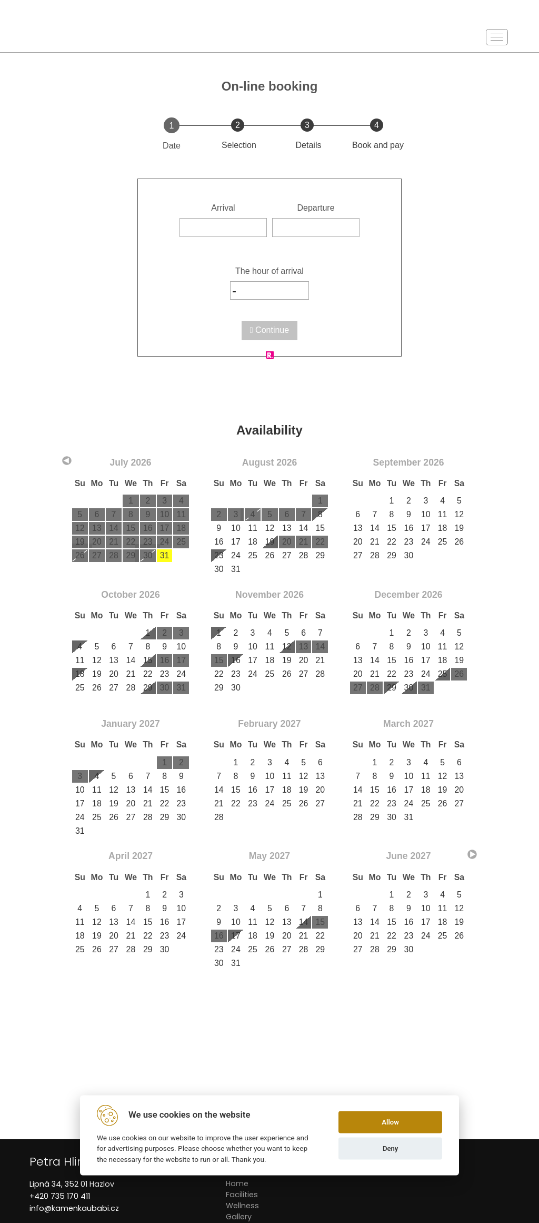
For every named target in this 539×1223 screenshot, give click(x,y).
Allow (390, 1122)
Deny (390, 1148)
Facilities (242, 1194)
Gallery (239, 1216)
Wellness (242, 1205)
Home (237, 1183)
